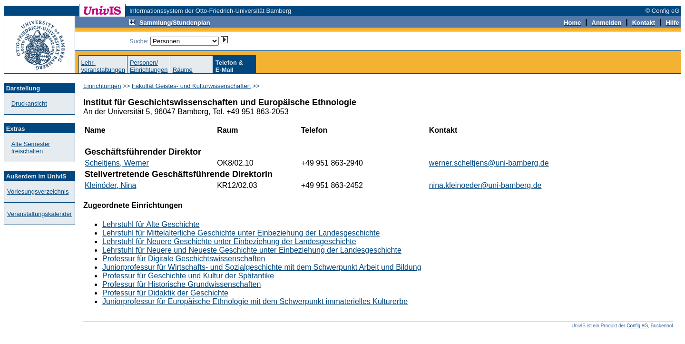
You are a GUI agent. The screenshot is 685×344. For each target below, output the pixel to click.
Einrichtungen (102, 85)
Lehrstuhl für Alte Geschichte (151, 224)
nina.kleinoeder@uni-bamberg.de (485, 185)
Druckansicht (29, 103)
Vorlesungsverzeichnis (37, 191)
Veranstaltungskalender (39, 213)
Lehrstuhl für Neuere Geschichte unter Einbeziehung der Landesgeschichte (229, 241)
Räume (183, 69)
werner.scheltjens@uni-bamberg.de (489, 163)
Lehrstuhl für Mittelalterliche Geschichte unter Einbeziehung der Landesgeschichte (241, 233)
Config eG (637, 325)
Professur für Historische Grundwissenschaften (181, 284)
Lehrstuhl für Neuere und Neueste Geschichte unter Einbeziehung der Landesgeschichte (251, 250)
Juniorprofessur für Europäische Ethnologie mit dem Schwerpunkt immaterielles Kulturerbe (255, 301)
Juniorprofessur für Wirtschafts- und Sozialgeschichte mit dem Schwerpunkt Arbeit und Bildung (261, 267)
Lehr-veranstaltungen (103, 66)
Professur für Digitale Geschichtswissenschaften (183, 259)
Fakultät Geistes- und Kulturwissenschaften (191, 85)
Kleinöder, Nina (111, 185)
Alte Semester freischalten (30, 147)
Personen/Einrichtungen (149, 66)
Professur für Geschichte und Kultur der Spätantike (188, 276)
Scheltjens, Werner (117, 163)
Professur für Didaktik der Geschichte (165, 293)
